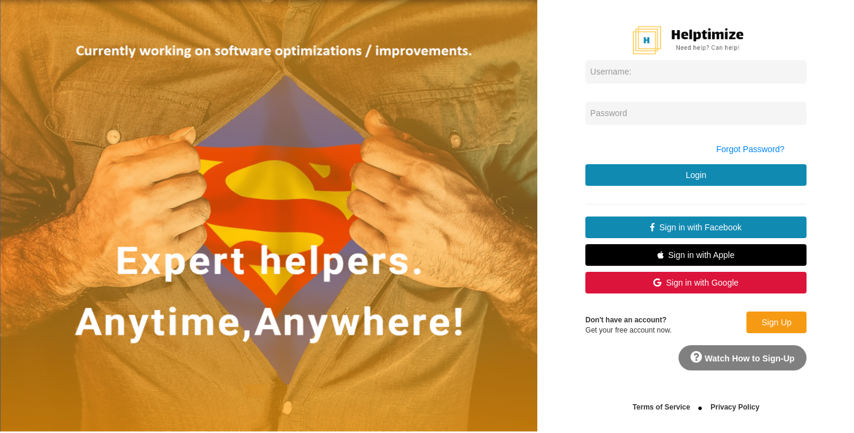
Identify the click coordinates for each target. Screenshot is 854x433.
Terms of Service (662, 407)
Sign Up (776, 322)
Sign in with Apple (695, 255)
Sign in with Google (695, 282)
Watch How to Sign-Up (743, 357)
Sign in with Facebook (696, 227)
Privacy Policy (734, 407)
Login (696, 175)
